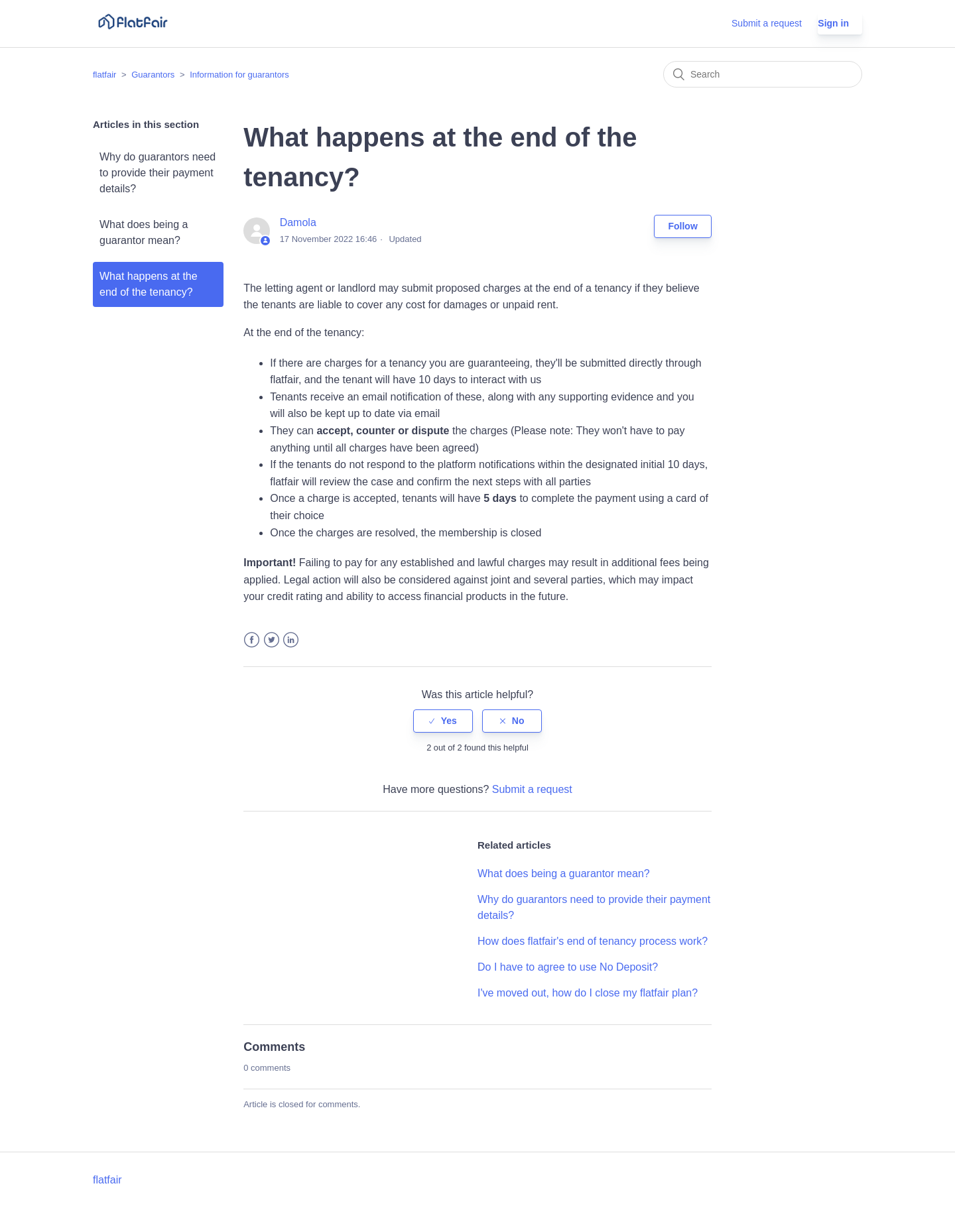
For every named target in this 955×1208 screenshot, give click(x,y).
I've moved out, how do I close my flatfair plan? (588, 992)
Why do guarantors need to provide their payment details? (157, 172)
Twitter (271, 640)
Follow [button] (682, 226)
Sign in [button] (833, 23)
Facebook (251, 640)
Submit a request (767, 23)
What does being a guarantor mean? (143, 232)
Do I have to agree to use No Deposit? (568, 967)
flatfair (104, 75)
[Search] (762, 74)
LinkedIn (291, 640)
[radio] (443, 721)
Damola (298, 222)
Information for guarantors (239, 75)
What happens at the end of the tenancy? (148, 284)
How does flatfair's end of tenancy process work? (593, 941)
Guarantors (152, 75)
